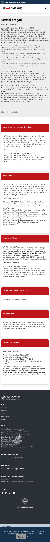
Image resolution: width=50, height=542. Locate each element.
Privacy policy (31, 537)
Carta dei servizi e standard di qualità (17, 127)
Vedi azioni (14, 112)
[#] (2, 492)
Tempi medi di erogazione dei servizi (16, 290)
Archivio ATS (5, 479)
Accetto (21, 537)
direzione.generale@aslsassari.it (18, 435)
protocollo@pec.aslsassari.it (14, 433)
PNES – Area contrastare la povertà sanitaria (17, 481)
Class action (7, 175)
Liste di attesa (8, 313)
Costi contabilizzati (10, 238)
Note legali (7, 526)
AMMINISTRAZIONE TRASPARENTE (12, 476)
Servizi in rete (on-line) (11, 342)
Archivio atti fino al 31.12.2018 (12, 458)
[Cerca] (46, 8)
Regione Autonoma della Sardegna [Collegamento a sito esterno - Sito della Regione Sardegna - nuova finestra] (15, 2)
